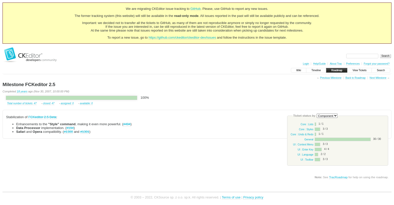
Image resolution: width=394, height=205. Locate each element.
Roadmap (336, 70)
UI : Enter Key (305, 149)
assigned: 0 (67, 103)
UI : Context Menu (303, 144)
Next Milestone (378, 77)
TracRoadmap (338, 177)
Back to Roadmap (355, 77)
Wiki (298, 70)
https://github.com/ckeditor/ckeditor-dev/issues (182, 37)
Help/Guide (319, 63)
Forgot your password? (376, 63)
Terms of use (231, 197)
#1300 (68, 132)
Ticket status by (304, 115)
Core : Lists (306, 124)
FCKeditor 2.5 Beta (42, 117)
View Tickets (359, 70)
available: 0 (86, 103)
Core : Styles (306, 129)
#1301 (84, 132)
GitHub (195, 9)
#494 (126, 124)
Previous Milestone (330, 77)
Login (306, 63)
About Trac (336, 63)
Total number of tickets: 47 (22, 103)
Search (381, 70)
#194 (70, 128)
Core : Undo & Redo (302, 134)
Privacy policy (253, 197)
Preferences (353, 63)
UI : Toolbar (306, 159)
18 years (22, 91)
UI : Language (305, 154)
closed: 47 (49, 103)
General (308, 139)
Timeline (316, 70)
